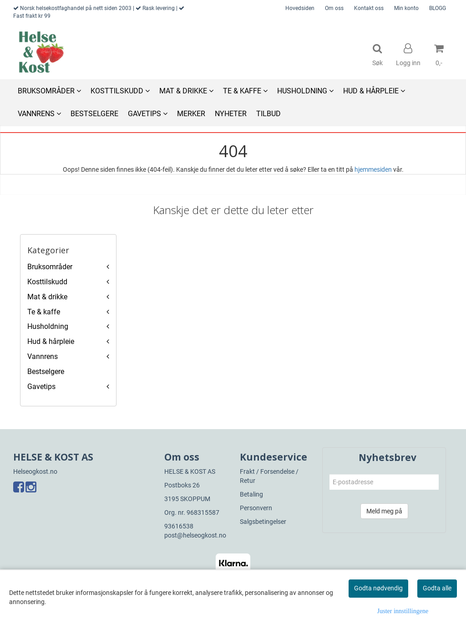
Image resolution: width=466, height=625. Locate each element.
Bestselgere (45, 371)
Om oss (334, 8)
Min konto (406, 8)
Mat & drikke (47, 296)
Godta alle (437, 588)
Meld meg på (384, 511)
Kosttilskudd (47, 281)
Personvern (256, 508)
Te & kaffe (43, 311)
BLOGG (437, 8)
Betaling (251, 494)
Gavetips (41, 386)
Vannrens (42, 356)
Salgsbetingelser (263, 521)
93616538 (178, 526)
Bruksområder (49, 266)
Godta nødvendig (378, 588)
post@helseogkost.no (195, 535)
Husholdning (47, 326)
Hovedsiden (299, 8)
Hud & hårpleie (50, 341)
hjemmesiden (373, 169)
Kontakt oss (369, 8)
